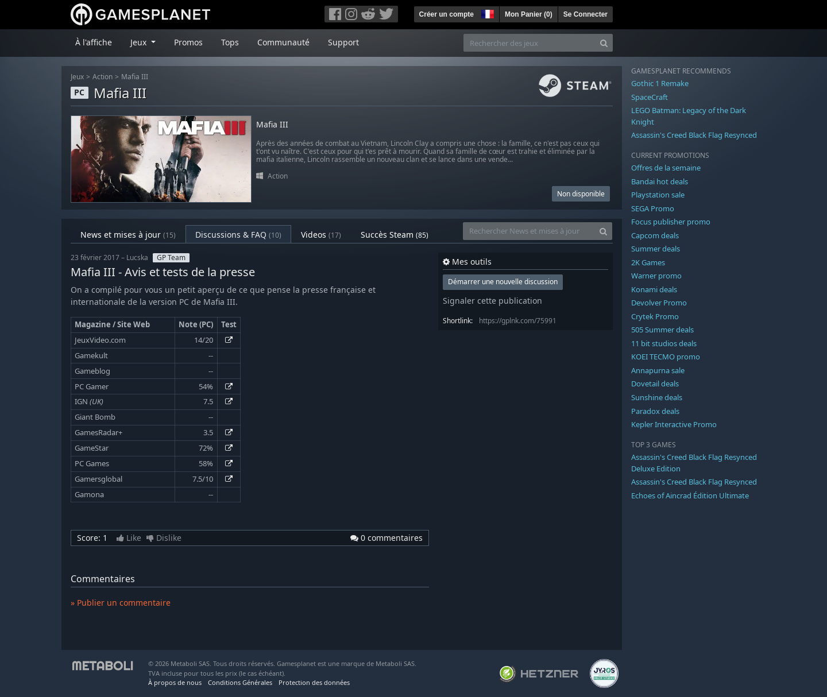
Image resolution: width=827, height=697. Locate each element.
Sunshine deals (656, 397)
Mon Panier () (528, 14)
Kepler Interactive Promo (674, 424)
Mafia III (134, 76)
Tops (230, 42)
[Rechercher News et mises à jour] (529, 231)
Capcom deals (655, 235)
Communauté (283, 42)
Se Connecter (585, 14)
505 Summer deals (662, 329)
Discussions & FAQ (238, 234)
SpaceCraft (649, 97)
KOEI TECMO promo (665, 356)
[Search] (604, 43)
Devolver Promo (659, 302)
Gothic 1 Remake (660, 83)
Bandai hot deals (659, 181)
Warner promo (656, 275)
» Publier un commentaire (121, 602)
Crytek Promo (655, 316)
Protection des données (314, 682)
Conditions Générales (240, 682)
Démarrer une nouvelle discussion (503, 281)
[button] (486, 12)
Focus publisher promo (670, 221)
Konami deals (654, 289)
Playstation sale (658, 194)
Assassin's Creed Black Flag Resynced (694, 135)
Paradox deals (655, 411)
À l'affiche (93, 42)
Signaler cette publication (492, 300)
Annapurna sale (658, 370)
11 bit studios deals (664, 343)
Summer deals (655, 248)
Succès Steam (394, 234)
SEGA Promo (652, 208)
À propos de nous (175, 682)
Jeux (77, 76)
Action (102, 76)
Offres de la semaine (666, 167)
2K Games (648, 262)
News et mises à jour (128, 234)
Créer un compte (446, 14)
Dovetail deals (655, 383)
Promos (188, 42)
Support (343, 42)
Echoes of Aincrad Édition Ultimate (690, 495)
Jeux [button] (139, 42)
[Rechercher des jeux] (529, 43)
